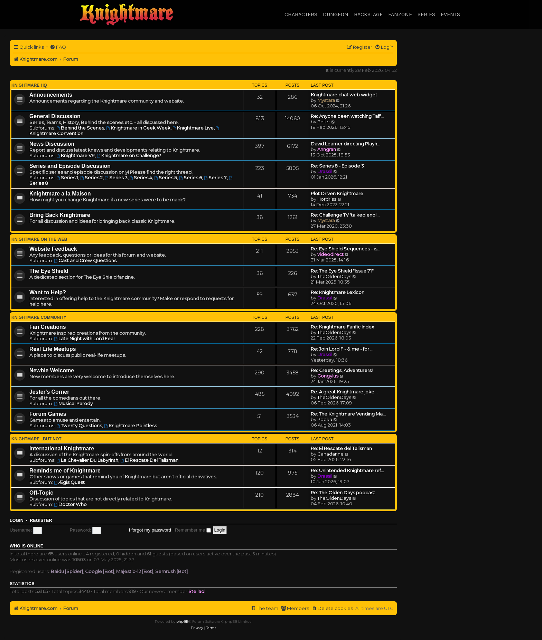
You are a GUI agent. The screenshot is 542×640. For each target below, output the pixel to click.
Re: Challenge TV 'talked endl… (345, 215)
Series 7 (215, 177)
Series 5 (165, 177)
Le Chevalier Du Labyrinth (87, 460)
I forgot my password (150, 530)
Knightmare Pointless (130, 425)
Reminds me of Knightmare (65, 471)
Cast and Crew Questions (85, 260)
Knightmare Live (193, 128)
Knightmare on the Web (39, 239)
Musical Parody (73, 403)
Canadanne (330, 454)
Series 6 (190, 177)
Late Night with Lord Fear (84, 338)
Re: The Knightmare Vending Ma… (348, 414)
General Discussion (55, 116)
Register (41, 520)
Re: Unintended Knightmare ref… (347, 470)
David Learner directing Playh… (345, 143)
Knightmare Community (38, 317)
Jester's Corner (49, 392)
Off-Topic (41, 493)
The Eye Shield (48, 271)
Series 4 (141, 177)
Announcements (50, 95)
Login (17, 520)
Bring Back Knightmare (59, 215)
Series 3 (116, 177)
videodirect (330, 254)
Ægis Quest (69, 482)
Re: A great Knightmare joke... (344, 391)
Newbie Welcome (51, 370)
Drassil (324, 171)
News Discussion (51, 144)
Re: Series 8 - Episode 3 (337, 166)
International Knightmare (61, 448)
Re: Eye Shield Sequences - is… (345, 248)
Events (450, 14)
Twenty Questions (79, 425)
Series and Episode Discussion (70, 166)
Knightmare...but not (36, 439)
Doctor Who (70, 504)
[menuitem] (58, 47)
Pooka (324, 419)
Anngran (326, 149)
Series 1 (67, 177)
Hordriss (326, 199)
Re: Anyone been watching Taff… (347, 116)
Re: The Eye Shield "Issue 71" (342, 271)
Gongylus (327, 376)
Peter (323, 121)
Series (426, 14)
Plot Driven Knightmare (337, 193)
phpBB (182, 621)
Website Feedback (53, 249)
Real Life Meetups (52, 349)
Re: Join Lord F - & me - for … (342, 349)
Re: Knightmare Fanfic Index (342, 326)
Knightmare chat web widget (344, 94)
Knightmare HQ (29, 85)
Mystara (326, 100)
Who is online (26, 546)
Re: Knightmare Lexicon (337, 292)
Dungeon (335, 14)
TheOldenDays (334, 276)
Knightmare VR (75, 155)
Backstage (368, 14)
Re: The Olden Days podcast (343, 492)
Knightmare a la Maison (60, 194)
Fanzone (400, 14)
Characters (300, 14)
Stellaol (196, 591)
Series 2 (91, 177)
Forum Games (47, 414)
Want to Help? (47, 292)
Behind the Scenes (80, 128)
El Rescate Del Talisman (149, 460)
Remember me (193, 530)
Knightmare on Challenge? (129, 155)
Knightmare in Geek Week (138, 128)
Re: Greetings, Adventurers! (342, 370)
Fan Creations (47, 327)
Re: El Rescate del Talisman (341, 448)
